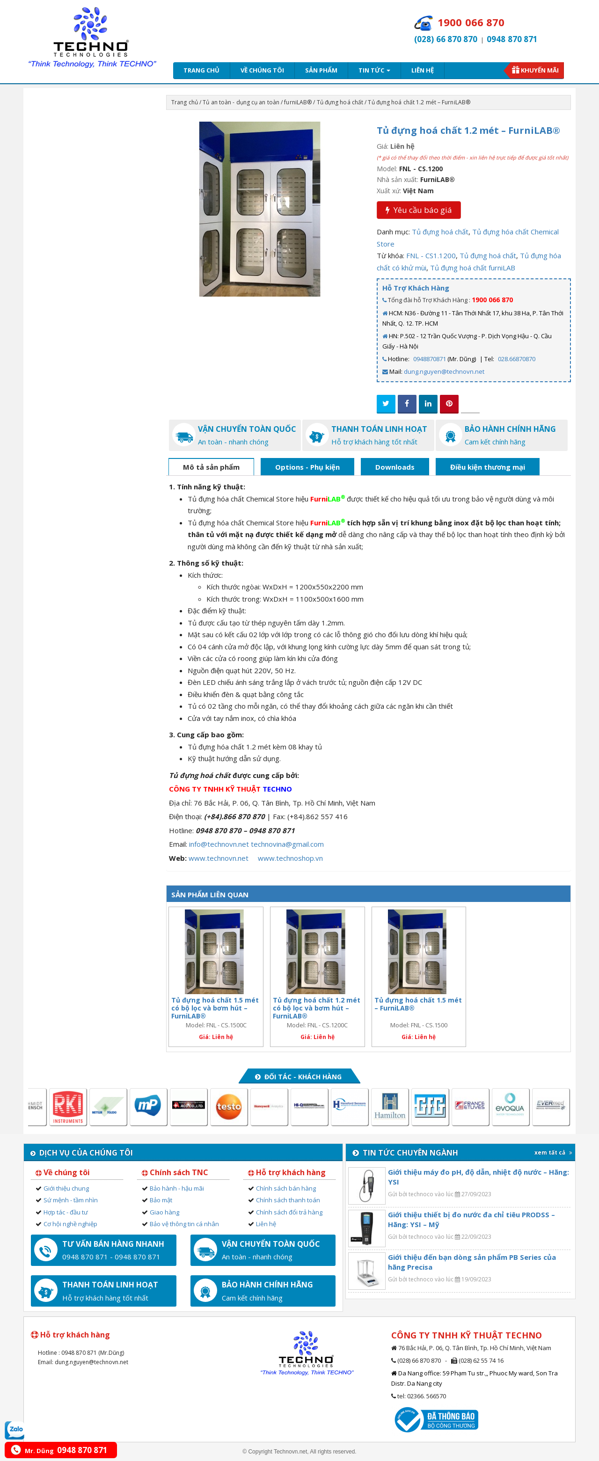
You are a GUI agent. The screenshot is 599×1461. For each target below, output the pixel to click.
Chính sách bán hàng (286, 1188)
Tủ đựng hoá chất (340, 102)
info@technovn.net (219, 844)
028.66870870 (516, 359)
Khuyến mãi (540, 70)
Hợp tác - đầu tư (66, 1212)
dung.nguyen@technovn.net (444, 371)
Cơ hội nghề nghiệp (70, 1224)
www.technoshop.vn (290, 858)
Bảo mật (161, 1200)
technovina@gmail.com (287, 844)
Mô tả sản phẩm (211, 467)
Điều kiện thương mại (487, 467)
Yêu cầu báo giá (419, 209)
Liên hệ (422, 70)
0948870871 (429, 359)
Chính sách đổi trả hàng (289, 1212)
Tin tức (374, 70)
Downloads (395, 467)
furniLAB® (298, 102)
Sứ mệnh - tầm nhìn (71, 1200)
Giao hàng (164, 1212)
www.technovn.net (218, 858)
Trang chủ (201, 70)
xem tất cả (553, 1152)
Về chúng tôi (262, 70)
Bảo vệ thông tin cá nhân (184, 1224)
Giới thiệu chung (66, 1188)
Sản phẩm (321, 70)
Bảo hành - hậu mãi (177, 1188)
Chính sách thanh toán (288, 1200)
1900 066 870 (492, 299)
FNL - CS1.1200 (431, 255)
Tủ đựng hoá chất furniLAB (472, 267)
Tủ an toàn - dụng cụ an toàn (241, 102)
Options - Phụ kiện (307, 467)
